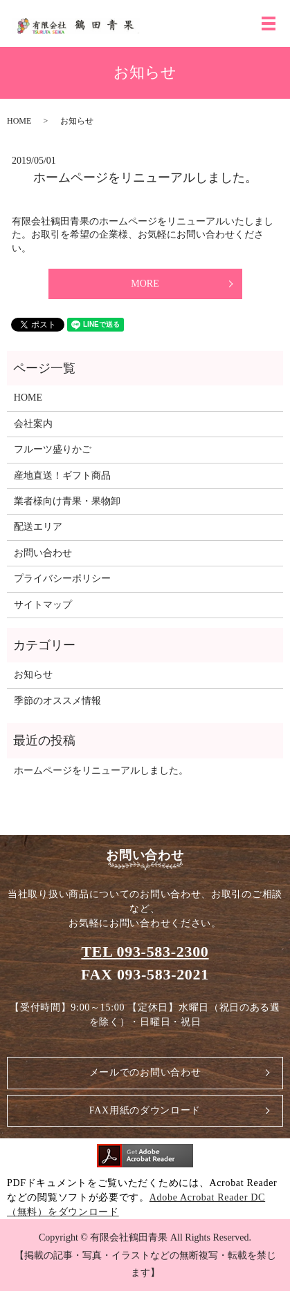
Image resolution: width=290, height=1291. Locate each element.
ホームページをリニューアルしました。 (145, 177)
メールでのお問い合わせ (145, 1072)
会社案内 (33, 424)
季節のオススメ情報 (57, 701)
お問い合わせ (43, 553)
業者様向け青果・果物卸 (67, 501)
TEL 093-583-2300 (144, 951)
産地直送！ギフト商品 (62, 475)
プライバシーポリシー (62, 578)
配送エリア (38, 527)
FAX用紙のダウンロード (145, 1110)
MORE (144, 283)
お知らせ (33, 674)
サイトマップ (43, 605)
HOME (19, 121)
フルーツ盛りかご (52, 449)
